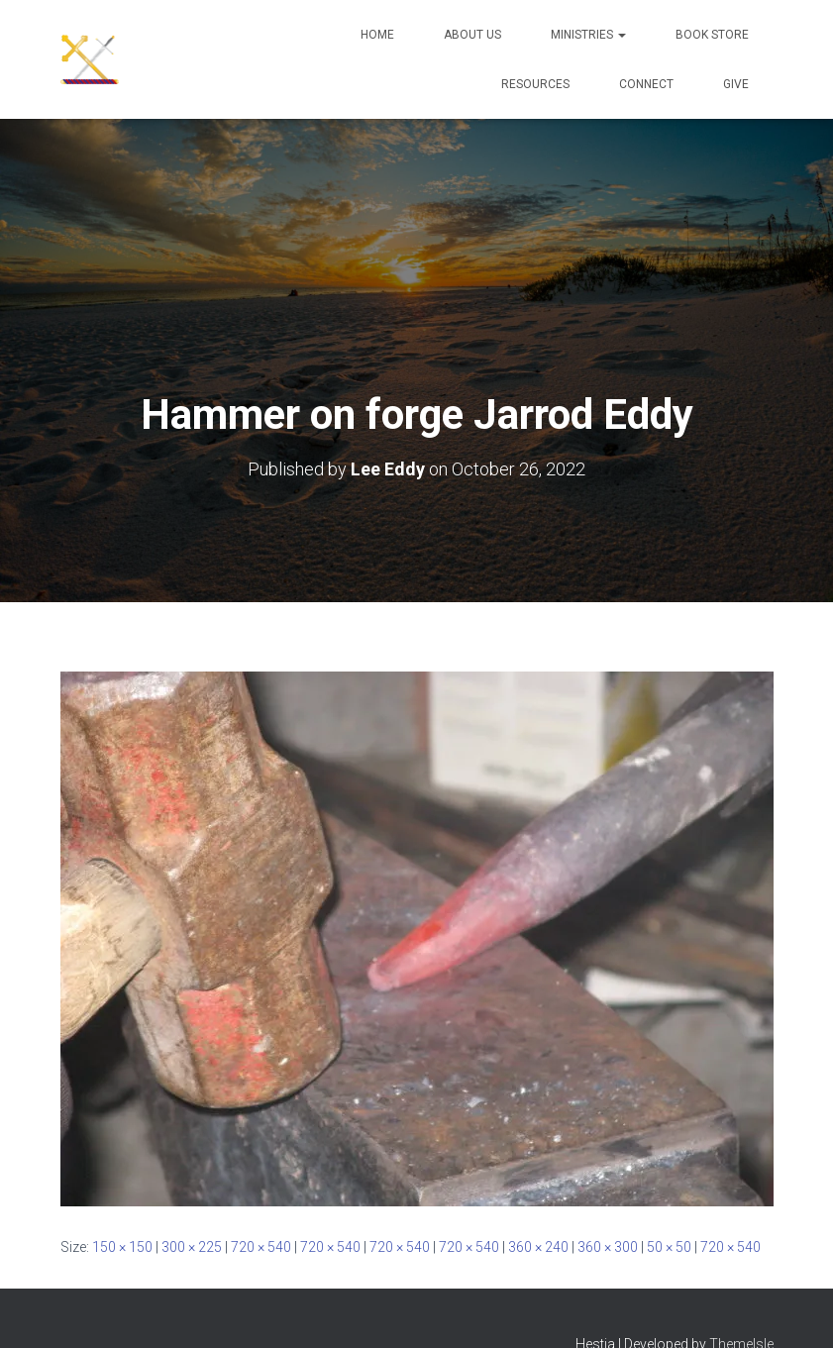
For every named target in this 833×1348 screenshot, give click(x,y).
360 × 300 (607, 1247)
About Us (472, 35)
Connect (646, 84)
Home (377, 35)
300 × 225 (191, 1247)
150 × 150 (122, 1247)
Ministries (588, 35)
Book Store (712, 35)
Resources (535, 84)
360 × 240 (538, 1247)
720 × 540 (261, 1247)
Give (736, 84)
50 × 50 (669, 1247)
